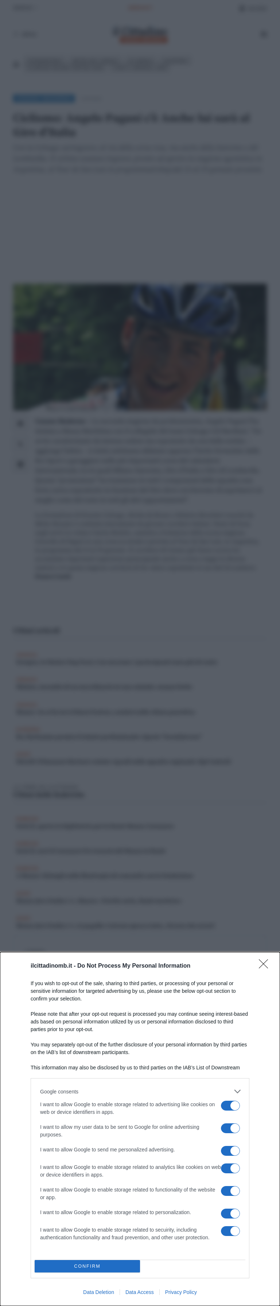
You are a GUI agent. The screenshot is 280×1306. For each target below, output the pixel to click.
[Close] (266, 966)
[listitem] (140, 1091)
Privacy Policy (181, 1292)
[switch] (230, 1106)
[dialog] (140, 1129)
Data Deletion (98, 1292)
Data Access (139, 1292)
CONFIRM (87, 1266)
